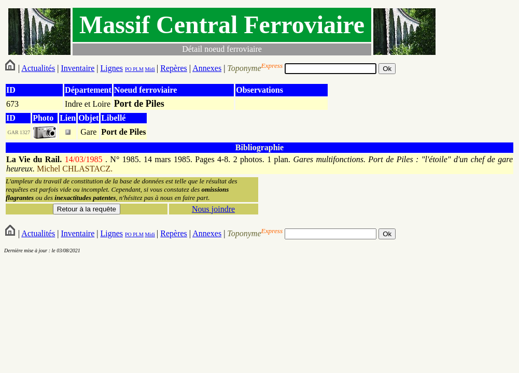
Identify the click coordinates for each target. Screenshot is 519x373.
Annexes (206, 68)
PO (128, 69)
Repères (173, 68)
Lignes (111, 68)
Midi (150, 69)
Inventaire (77, 68)
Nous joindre (213, 209)
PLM (138, 69)
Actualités (38, 68)
